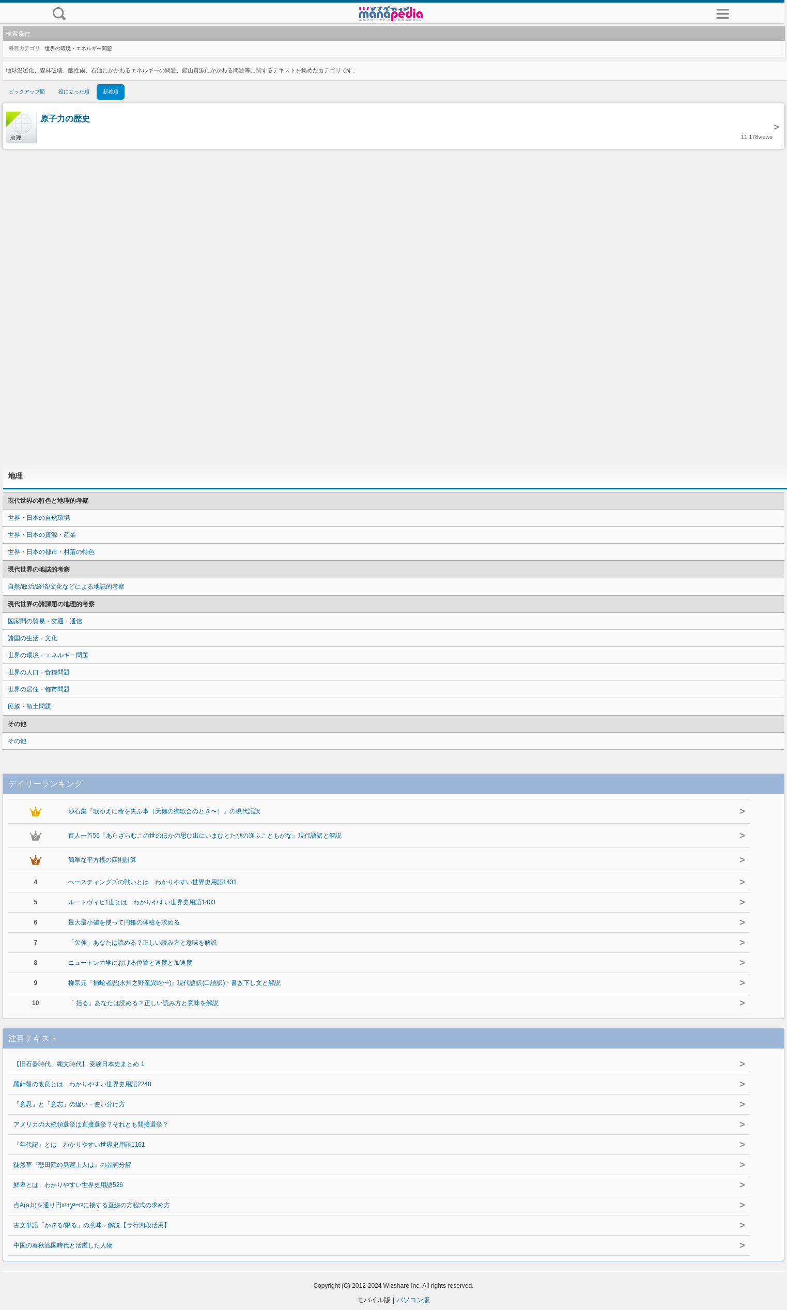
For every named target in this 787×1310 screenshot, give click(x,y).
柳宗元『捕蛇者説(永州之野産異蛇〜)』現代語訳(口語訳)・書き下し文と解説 (174, 983)
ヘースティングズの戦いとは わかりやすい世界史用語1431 (152, 882)
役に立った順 (73, 92)
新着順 (110, 92)
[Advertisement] (394, 306)
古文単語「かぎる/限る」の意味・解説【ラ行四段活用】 (91, 1225)
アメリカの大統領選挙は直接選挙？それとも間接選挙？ (90, 1124)
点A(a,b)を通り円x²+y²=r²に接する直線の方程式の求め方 (91, 1205)
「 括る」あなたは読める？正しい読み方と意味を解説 (143, 1003)
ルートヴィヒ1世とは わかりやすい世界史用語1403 (141, 902)
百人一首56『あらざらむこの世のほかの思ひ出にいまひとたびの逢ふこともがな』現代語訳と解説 (205, 835)
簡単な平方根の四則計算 (102, 860)
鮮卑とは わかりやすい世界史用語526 (68, 1185)
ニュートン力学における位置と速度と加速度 (130, 962)
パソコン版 (413, 1300)
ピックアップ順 (27, 92)
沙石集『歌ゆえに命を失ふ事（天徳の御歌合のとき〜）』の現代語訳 (164, 811)
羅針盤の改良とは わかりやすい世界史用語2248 (82, 1084)
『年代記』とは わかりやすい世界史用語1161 (79, 1144)
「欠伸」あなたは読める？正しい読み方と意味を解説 (142, 942)
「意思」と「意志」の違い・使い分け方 (69, 1104)
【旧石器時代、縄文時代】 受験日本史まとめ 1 (78, 1064)
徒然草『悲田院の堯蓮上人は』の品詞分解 (72, 1164)
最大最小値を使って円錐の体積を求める (124, 922)
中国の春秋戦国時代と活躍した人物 (63, 1245)
